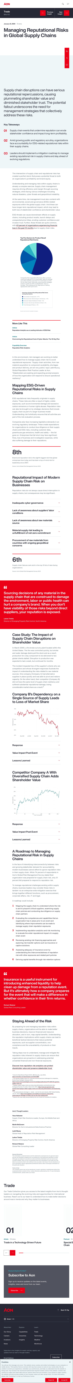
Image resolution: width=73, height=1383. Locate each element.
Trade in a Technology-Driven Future (22, 1242)
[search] (63, 4)
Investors (7, 1340)
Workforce (38, 1344)
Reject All (51, 1380)
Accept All (64, 1380)
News (6, 1344)
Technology (38, 1336)
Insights (22, 1340)
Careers (6, 1336)
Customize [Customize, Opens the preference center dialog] (7, 1380)
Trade (7, 11)
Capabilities (23, 1332)
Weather (37, 1340)
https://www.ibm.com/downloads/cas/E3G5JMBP (25, 1076)
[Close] (70, 1362)
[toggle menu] (68, 4)
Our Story (7, 1332)
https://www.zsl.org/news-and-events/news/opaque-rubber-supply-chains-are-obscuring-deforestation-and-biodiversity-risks (36, 1088)
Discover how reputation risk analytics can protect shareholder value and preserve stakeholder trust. (32, 1066)
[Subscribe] (16, 1290)
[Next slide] (12, 1252)
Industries (22, 1336)
